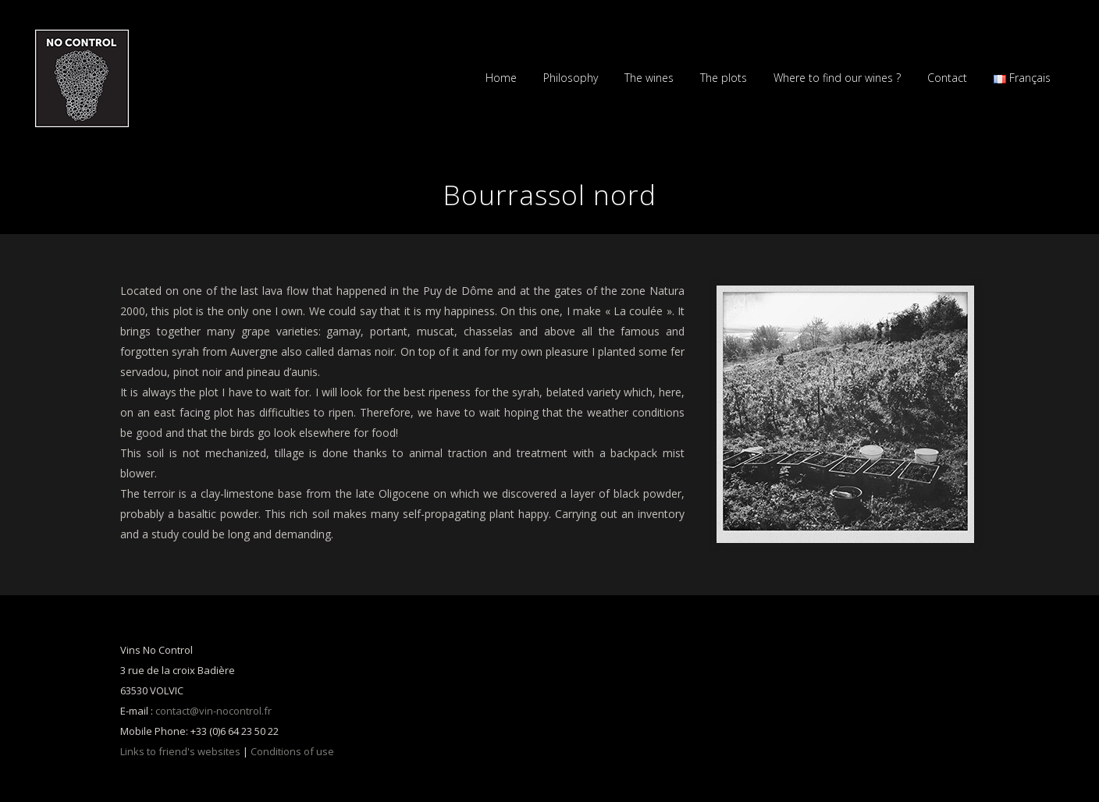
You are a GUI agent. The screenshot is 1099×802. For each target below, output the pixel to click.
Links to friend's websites (180, 751)
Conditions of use (292, 751)
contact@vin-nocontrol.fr (213, 711)
